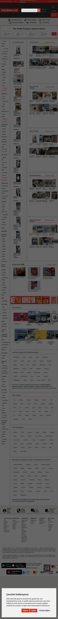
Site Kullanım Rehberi (6, 522)
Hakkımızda (6, 531)
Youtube (50, 526)
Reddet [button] (33, 610)
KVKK (5, 528)
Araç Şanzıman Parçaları (23, 525)
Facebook (50, 522)
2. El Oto (15, 523)
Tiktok (49, 529)
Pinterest (50, 527)
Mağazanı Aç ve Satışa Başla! (33, 522)
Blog (49, 530)
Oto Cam (23, 534)
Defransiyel (24, 538)
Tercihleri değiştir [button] (44, 610)
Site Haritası (6, 530)
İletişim (41, 523)
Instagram (50, 524)
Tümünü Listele (49, 175)
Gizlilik (5, 527)
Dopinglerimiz (42, 522)
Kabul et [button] (25, 610)
